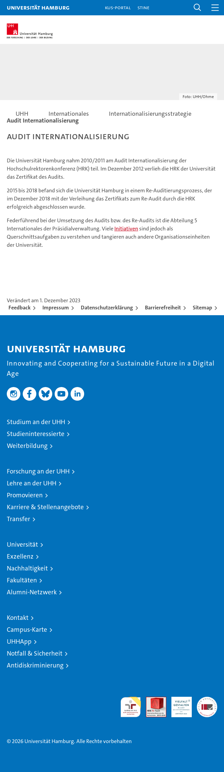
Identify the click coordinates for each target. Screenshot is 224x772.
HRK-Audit (177, 704)
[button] (197, 7)
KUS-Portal (118, 7)
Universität (22, 544)
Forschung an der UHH (38, 471)
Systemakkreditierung (207, 700)
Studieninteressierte (35, 434)
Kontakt (18, 617)
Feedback (19, 307)
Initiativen (126, 228)
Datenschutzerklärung (107, 307)
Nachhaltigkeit (27, 568)
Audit (152, 700)
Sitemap (202, 307)
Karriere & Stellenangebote (45, 507)
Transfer (18, 519)
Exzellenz (20, 556)
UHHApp (19, 641)
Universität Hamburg (38, 7)
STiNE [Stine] (143, 7)
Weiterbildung (27, 445)
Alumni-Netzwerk (32, 592)
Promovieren (25, 495)
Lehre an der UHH (31, 483)
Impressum (55, 307)
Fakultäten (22, 580)
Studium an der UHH (36, 422)
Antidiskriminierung (35, 665)
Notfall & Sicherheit (34, 653)
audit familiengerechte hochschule (130, 707)
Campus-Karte (27, 629)
